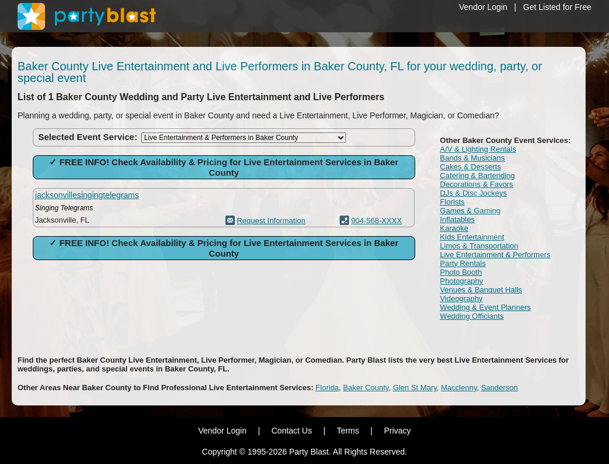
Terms (348, 430)
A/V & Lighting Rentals (478, 149)
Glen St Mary (415, 387)
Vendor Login (483, 7)
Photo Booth (461, 272)
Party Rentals (462, 263)
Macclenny (459, 387)
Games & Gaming (470, 210)
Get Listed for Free (557, 7)
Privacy (397, 430)
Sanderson (499, 387)
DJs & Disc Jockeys (473, 193)
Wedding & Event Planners (485, 307)
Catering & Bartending (477, 175)
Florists (452, 201)
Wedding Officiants (472, 316)
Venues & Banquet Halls (481, 289)
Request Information (271, 220)
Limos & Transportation (479, 245)
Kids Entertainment (472, 237)
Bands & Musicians (472, 157)
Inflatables (457, 219)
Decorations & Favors (476, 184)
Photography (461, 281)
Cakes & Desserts (470, 166)
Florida (327, 387)
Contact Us (291, 430)
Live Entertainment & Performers (495, 254)
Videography (461, 298)
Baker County (366, 387)
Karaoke (454, 228)
